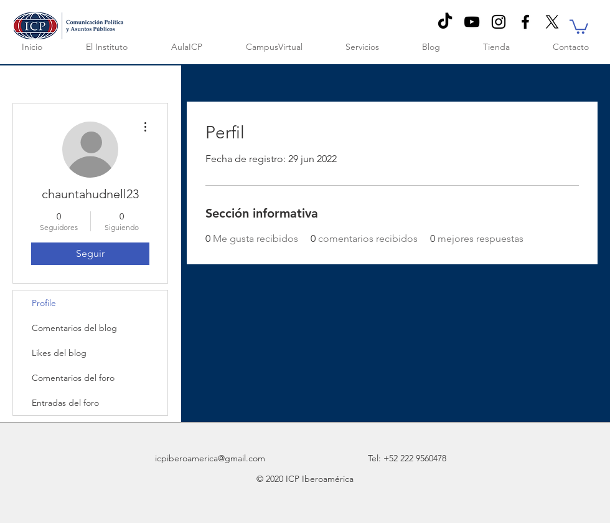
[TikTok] (445, 21)
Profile (44, 303)
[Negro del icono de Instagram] (498, 21)
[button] (579, 26)
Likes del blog (59, 352)
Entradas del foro (65, 402)
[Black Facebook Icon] (525, 21)
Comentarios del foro (73, 377)
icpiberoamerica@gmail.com (210, 458)
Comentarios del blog (74, 327)
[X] (552, 21)
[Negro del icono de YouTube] (471, 21)
